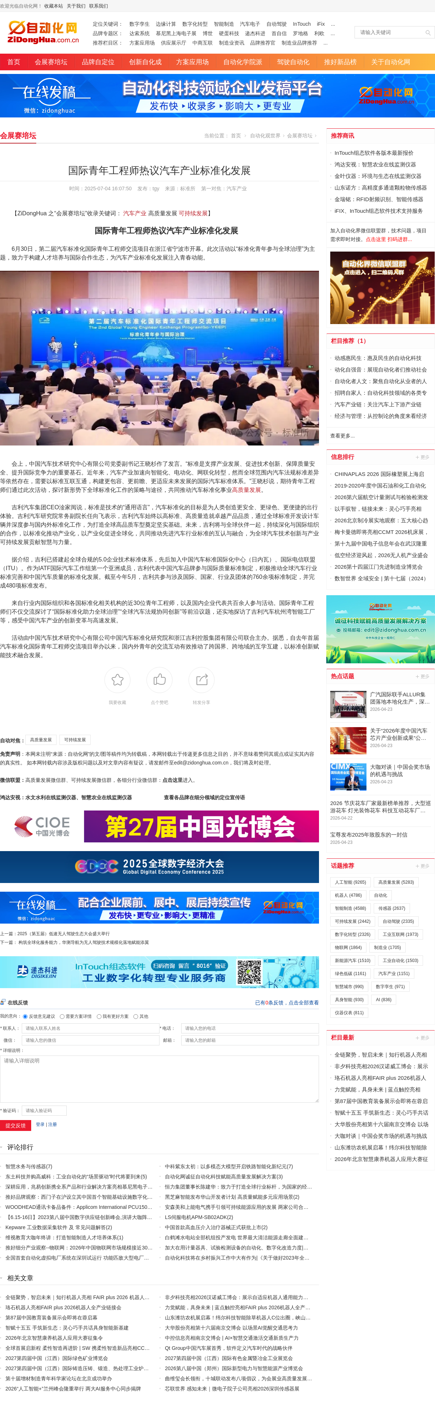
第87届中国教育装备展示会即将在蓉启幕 (51, 1318)
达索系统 (139, 33)
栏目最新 (342, 1038)
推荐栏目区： (108, 43)
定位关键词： (108, 24)
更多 (423, 457)
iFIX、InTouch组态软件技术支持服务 (379, 211)
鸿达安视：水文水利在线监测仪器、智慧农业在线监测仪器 (66, 797)
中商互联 (202, 43)
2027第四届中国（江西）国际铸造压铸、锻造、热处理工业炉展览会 (82, 1368)
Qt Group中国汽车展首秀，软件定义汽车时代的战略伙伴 (229, 1348)
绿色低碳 (350, 973)
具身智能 (349, 999)
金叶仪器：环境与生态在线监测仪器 (378, 176)
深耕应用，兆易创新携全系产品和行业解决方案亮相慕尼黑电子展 (79, 1187)
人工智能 (350, 882)
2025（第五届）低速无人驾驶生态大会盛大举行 (63, 933)
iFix (321, 24)
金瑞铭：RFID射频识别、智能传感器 (379, 199)
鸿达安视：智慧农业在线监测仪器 (375, 164)
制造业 (387, 947)
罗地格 (300, 33)
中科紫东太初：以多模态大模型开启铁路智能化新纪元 (226, 1166)
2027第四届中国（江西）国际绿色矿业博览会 (56, 1358)
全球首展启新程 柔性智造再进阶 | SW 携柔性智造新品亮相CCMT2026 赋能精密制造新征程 (107, 1348)
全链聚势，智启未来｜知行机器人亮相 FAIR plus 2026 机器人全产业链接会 (90, 1297)
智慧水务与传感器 (25, 1166)
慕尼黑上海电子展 (176, 33)
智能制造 (224, 24)
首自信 (279, 33)
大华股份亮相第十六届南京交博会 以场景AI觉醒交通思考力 (231, 1328)
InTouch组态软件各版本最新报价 (374, 153)
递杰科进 (255, 33)
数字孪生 (139, 24)
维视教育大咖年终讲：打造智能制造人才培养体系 (61, 1237)
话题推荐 (342, 866)
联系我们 (98, 6)
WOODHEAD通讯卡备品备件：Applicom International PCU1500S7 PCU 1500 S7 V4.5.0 (105, 1207)
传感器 (391, 908)
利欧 (319, 33)
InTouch (302, 24)
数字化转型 (195, 24)
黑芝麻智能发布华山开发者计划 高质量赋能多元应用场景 (229, 1197)
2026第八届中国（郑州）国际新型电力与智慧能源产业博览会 (234, 1368)
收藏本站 (53, 6)
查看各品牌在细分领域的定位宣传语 (204, 797)
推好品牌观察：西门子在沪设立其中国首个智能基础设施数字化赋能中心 (86, 1197)
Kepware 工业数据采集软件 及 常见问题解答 (55, 1227)
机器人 (348, 895)
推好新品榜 (340, 62)
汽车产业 (237, 188)
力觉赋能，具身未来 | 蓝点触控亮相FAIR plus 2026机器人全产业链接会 (245, 1307)
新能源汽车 (352, 960)
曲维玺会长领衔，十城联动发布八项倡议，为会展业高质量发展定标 (241, 1378)
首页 (13, 62)
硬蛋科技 (229, 33)
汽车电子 (250, 24)
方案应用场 (142, 43)
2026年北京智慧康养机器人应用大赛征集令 (54, 1338)
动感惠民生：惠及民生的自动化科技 (378, 358)
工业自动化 (400, 960)
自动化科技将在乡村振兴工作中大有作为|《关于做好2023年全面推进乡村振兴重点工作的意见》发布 (278, 1258)
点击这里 (172, 780)
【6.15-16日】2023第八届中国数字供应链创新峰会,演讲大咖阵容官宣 (83, 1217)
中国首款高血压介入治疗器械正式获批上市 (213, 1227)
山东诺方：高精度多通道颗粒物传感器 (381, 188)
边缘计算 (166, 24)
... (333, 24)
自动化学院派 (242, 62)
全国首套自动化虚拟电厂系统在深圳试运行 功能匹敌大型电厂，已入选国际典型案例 (100, 1258)
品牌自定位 (98, 62)
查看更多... (342, 436)
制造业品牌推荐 (299, 43)
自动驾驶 (276, 24)
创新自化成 (145, 62)
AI (384, 999)
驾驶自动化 (293, 62)
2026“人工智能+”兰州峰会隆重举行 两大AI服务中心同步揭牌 (73, 1389)
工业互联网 (400, 934)
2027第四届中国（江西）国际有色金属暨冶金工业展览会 (229, 1358)
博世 (208, 33)
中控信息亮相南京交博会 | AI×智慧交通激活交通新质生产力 (232, 1338)
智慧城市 (349, 986)
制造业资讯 (231, 43)
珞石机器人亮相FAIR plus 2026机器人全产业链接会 (63, 1307)
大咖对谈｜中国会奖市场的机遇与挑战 (381, 1136)
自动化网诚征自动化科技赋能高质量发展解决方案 (221, 1177)
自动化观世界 (265, 135)
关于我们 (76, 6)
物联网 (348, 947)
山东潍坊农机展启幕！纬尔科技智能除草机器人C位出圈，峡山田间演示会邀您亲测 (258, 1318)
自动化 (380, 895)
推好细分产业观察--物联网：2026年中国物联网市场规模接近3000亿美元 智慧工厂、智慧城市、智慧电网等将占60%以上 (141, 1248)
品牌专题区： (108, 33)
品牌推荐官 (263, 43)
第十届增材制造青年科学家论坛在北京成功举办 (58, 1378)
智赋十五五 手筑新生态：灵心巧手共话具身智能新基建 (67, 1328)
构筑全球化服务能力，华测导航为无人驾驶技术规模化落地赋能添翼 (83, 942)
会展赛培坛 (51, 62)
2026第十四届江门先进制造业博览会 (379, 567)
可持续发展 (193, 213)
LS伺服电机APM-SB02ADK (196, 1217)
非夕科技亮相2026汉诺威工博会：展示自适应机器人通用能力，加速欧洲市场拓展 (257, 1297)
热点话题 (342, 676)
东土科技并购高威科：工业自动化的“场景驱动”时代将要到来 (73, 1177)
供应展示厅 (173, 43)
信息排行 (342, 457)
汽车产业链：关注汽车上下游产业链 (378, 404)
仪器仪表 (349, 1012)
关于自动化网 (390, 62)
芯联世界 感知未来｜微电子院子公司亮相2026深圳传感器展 (232, 1389)
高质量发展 (246, 490)
